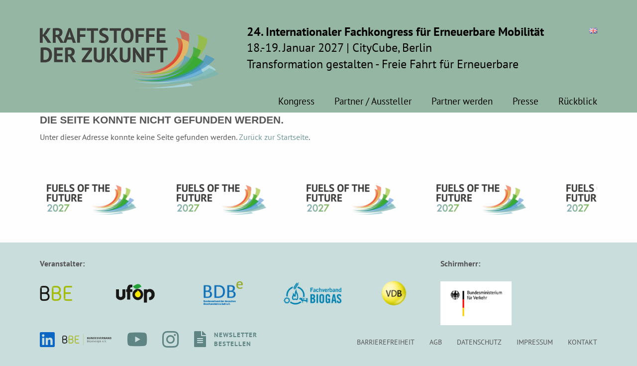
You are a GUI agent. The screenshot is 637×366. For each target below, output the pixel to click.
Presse (525, 101)
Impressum (535, 342)
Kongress (296, 101)
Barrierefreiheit (386, 342)
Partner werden (462, 101)
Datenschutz (479, 342)
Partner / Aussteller (373, 101)
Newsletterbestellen (235, 339)
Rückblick (577, 101)
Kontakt (582, 342)
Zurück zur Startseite (274, 137)
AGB (435, 342)
